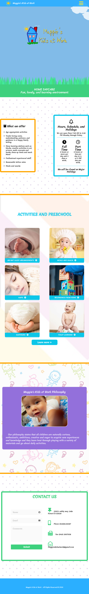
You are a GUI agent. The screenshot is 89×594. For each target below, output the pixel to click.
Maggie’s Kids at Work (24, 3)
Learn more (44, 342)
